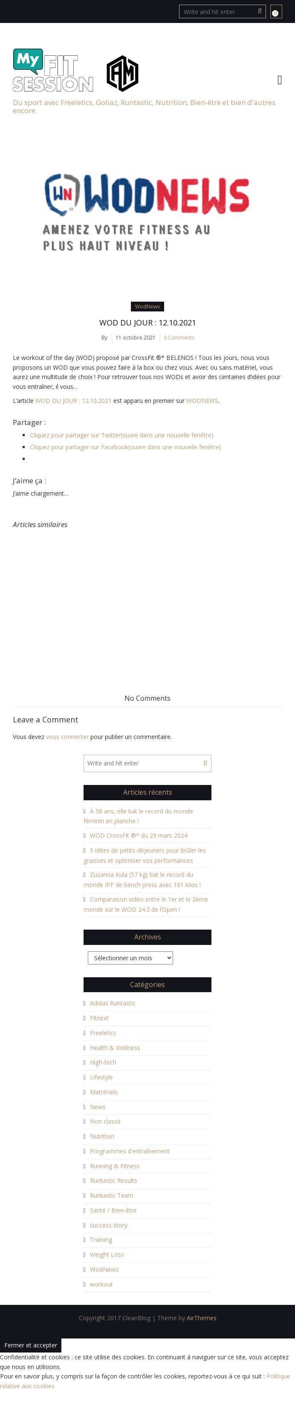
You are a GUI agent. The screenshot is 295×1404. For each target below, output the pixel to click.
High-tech (103, 1062)
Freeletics (103, 1033)
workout (101, 1284)
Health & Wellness (115, 1048)
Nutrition (102, 1136)
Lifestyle (101, 1077)
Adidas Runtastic (113, 1003)
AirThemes (202, 1318)
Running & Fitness (115, 1166)
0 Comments (179, 337)
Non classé (105, 1121)
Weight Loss (107, 1254)
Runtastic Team (111, 1195)
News (98, 1107)
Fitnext (99, 1018)
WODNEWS (202, 401)
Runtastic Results (113, 1180)
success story (108, 1225)
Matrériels (104, 1092)
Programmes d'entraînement (130, 1151)
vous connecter (67, 737)
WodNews (147, 306)
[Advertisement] (147, 592)
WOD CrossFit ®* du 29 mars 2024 (139, 835)
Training (101, 1240)
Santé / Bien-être (113, 1210)
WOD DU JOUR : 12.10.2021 (147, 322)
